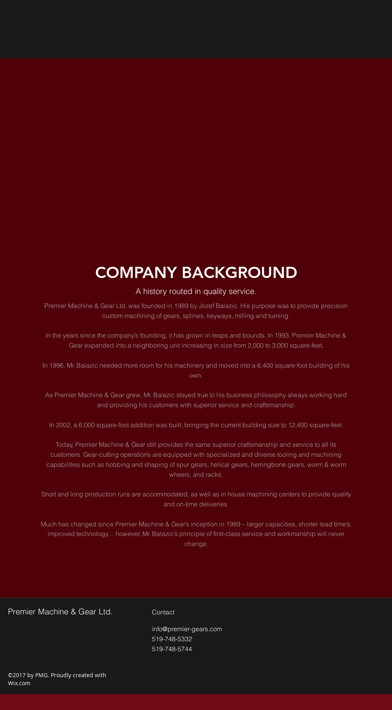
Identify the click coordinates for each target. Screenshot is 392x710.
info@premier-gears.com (187, 629)
